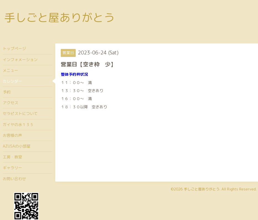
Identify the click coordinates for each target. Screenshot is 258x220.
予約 (6, 92)
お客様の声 (12, 135)
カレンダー (12, 81)
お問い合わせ (14, 178)
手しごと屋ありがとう (59, 17)
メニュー (10, 70)
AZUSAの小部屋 (16, 146)
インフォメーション (20, 59)
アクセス (10, 102)
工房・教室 (12, 156)
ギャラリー (12, 167)
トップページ (14, 48)
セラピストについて (20, 113)
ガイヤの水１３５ (18, 124)
